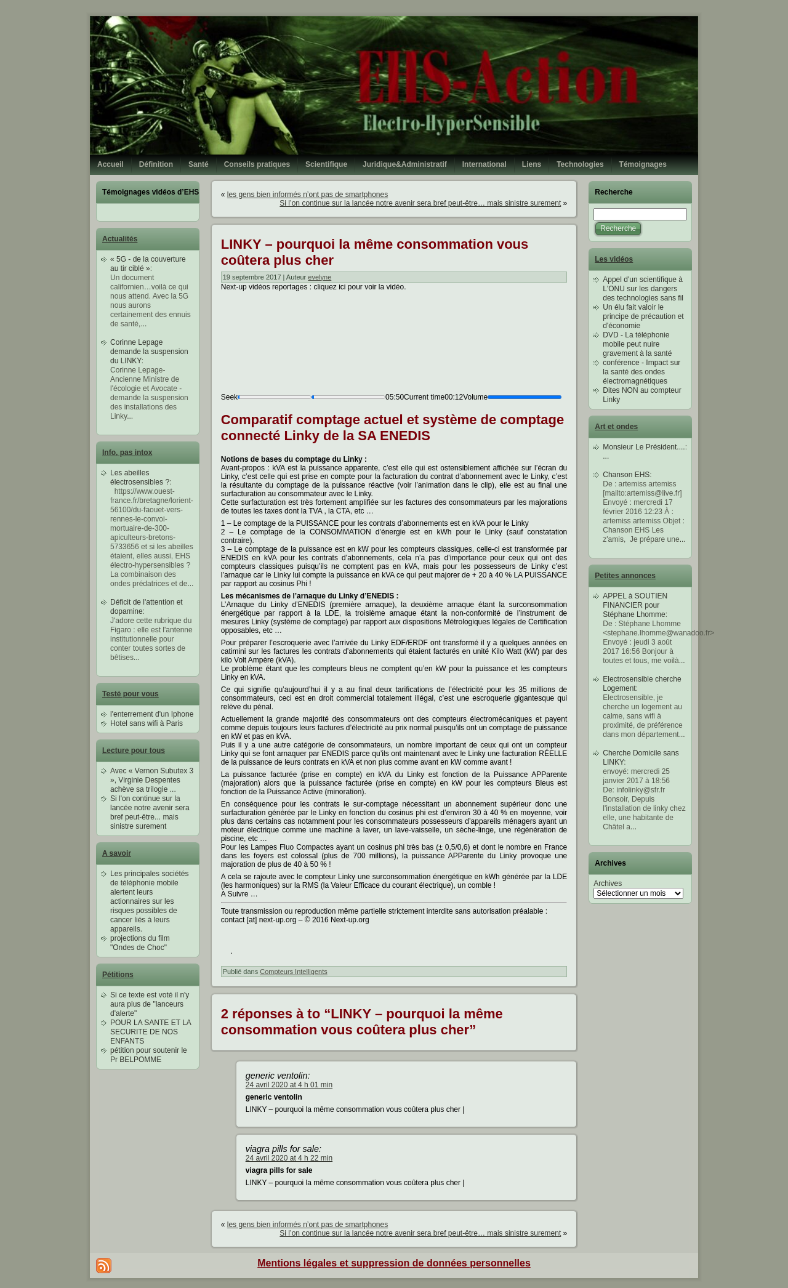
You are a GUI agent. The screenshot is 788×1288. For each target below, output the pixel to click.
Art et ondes (616, 426)
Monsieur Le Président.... (644, 447)
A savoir (116, 853)
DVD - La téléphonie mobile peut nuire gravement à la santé (637, 344)
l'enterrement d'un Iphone (151, 714)
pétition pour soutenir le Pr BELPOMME (148, 1055)
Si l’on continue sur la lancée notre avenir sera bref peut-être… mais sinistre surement (420, 203)
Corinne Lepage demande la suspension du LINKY (149, 351)
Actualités (119, 239)
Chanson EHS (626, 474)
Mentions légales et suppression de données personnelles (394, 1263)
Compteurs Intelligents (293, 971)
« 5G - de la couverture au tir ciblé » (148, 264)
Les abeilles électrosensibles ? (139, 477)
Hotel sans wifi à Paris (146, 723)
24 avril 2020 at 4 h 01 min (289, 1085)
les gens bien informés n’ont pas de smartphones (307, 194)
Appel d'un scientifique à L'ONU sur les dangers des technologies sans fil (643, 288)
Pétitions (118, 974)
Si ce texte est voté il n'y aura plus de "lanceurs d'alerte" (149, 1004)
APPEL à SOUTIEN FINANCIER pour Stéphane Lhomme (635, 605)
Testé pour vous (130, 694)
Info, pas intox (127, 452)
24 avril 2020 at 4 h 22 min (289, 1158)
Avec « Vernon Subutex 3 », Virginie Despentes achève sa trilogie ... (151, 780)
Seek (229, 397)
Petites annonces (625, 575)
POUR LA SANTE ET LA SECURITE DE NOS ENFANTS (150, 1031)
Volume (475, 397)
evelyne (319, 277)
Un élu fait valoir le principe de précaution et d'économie (643, 316)
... (143, 324)
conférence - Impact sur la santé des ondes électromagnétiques (641, 371)
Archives (607, 883)
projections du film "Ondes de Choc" (140, 943)
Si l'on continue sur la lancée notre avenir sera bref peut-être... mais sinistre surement (150, 812)
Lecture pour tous (133, 750)
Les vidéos (614, 259)
